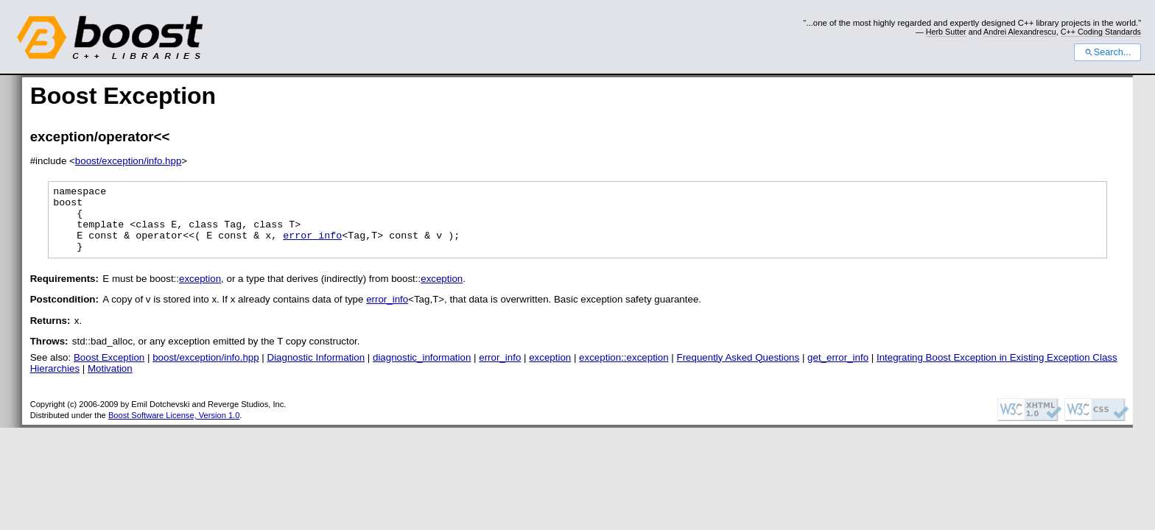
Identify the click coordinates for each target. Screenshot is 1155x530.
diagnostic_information (422, 370)
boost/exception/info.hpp (128, 160)
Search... (1107, 52)
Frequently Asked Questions (738, 370)
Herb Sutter (946, 31)
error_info (312, 245)
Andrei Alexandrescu (1019, 31)
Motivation (110, 381)
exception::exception (624, 370)
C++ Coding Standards (1101, 31)
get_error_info (837, 370)
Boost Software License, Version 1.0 (173, 428)
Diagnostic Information (316, 370)
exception (200, 291)
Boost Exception (109, 370)
